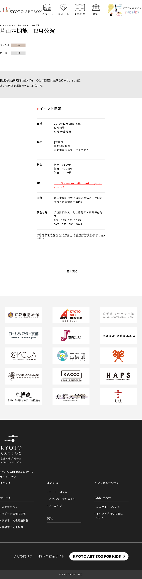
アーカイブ (55, 506)
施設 (96, 14)
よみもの (80, 14)
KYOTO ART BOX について (16, 472)
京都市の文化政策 (12, 527)
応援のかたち (10, 507)
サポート (63, 14)
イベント (47, 14)
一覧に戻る (71, 271)
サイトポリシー (9, 477)
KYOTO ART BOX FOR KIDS (97, 556)
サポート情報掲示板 (14, 513)
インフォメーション (106, 483)
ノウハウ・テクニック (62, 499)
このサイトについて (108, 507)
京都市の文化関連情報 (15, 520)
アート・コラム (58, 492)
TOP (2, 25)
